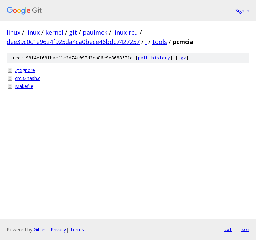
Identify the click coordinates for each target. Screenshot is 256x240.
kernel (54, 32)
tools (159, 42)
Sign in (242, 10)
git (73, 32)
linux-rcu (125, 32)
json (244, 229)
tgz (182, 58)
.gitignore (25, 70)
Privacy (58, 229)
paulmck (95, 32)
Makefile (24, 86)
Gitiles (40, 229)
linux (13, 32)
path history (154, 58)
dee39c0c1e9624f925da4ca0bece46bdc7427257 (73, 42)
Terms (77, 229)
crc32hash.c (27, 78)
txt (228, 229)
